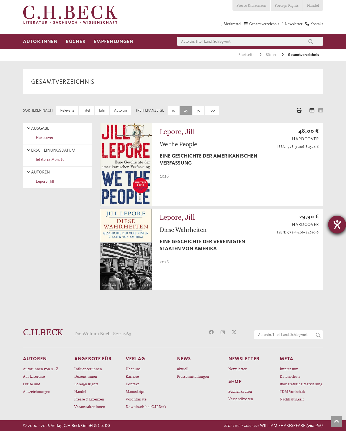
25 (186, 110)
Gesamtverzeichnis (303, 54)
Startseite (247, 54)
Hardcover (44, 137)
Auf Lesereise (34, 376)
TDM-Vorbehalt (292, 391)
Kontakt (132, 384)
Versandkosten (240, 398)
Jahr (102, 110)
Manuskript (135, 391)
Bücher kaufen (240, 391)
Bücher (75, 41)
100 (212, 110)
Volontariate (136, 399)
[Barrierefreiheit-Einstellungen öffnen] (337, 224)
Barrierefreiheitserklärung (301, 384)
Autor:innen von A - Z (40, 368)
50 (198, 110)
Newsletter (237, 368)
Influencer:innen (88, 368)
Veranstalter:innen (89, 406)
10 (173, 110)
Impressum (289, 368)
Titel (86, 110)
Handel (313, 5)
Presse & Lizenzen (251, 5)
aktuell (182, 368)
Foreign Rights (287, 5)
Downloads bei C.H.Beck (146, 406)
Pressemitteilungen (193, 376)
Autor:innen (40, 41)
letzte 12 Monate (49, 159)
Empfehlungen (114, 41)
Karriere (132, 376)
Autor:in (120, 110)
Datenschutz (290, 376)
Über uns (133, 368)
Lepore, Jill (44, 181)
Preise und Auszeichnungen (36, 388)
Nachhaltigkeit (292, 399)
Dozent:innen (85, 376)
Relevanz (67, 110)
